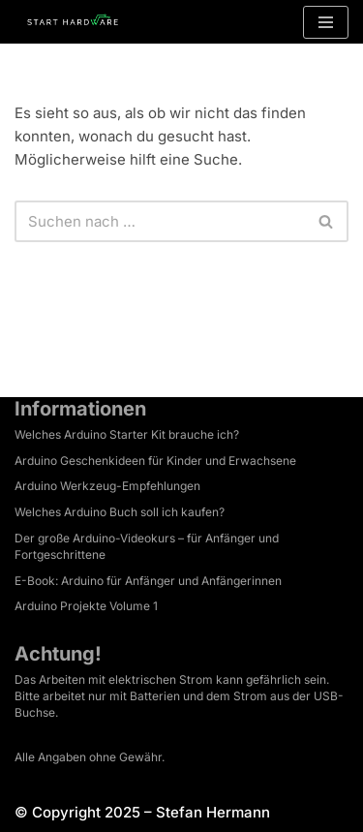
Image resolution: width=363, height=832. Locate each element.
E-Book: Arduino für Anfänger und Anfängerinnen (148, 580)
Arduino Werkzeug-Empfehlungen (107, 485)
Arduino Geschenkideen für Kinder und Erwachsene (155, 460)
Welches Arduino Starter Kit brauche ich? (127, 434)
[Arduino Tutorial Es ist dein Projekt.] (73, 22)
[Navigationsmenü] (325, 22)
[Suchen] (160, 221)
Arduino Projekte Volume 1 (86, 606)
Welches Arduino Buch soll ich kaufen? (120, 512)
